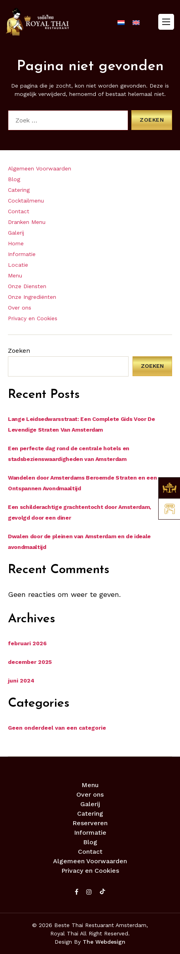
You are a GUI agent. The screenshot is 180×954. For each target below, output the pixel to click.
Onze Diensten (27, 286)
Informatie (22, 254)
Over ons (19, 307)
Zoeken (19, 350)
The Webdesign (104, 942)
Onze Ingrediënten (32, 297)
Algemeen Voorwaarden (39, 168)
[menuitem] (121, 22)
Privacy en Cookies (32, 318)
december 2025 (30, 662)
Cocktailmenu (26, 200)
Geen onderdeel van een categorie (57, 728)
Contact (18, 211)
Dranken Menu (26, 222)
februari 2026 (27, 643)
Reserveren (90, 823)
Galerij (16, 232)
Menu (15, 275)
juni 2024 (21, 680)
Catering (19, 190)
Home (16, 243)
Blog (14, 179)
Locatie (18, 265)
